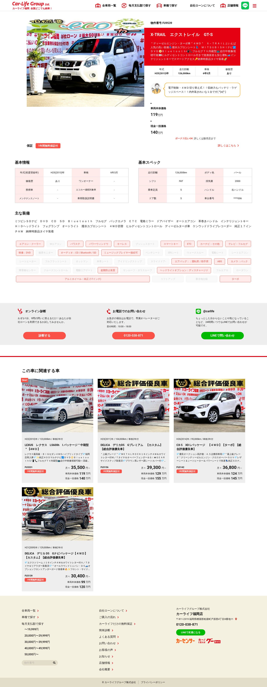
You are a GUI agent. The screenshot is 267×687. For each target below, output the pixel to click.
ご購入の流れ (109, 617)
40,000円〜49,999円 (37, 648)
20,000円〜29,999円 (37, 635)
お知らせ (106, 656)
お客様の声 (107, 650)
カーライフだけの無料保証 (117, 623)
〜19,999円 (31, 629)
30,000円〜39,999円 (37, 642)
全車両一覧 (30, 610)
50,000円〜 (31, 654)
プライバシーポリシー (153, 682)
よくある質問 (109, 636)
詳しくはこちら (228, 145)
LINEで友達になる (190, 632)
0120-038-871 (133, 335)
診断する (44, 335)
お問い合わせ (109, 643)
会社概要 (106, 669)
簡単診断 (106, 630)
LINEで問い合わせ (222, 335)
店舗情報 (106, 663)
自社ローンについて (113, 610)
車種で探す (30, 617)
